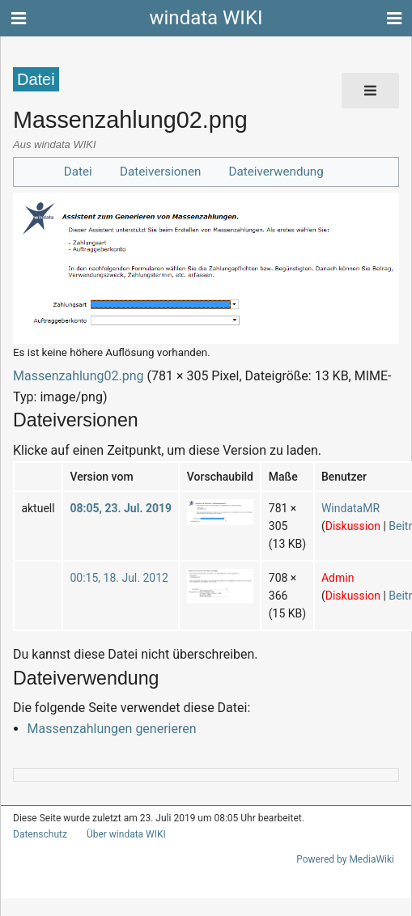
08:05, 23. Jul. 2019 (113, 508)
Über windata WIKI (119, 834)
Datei (85, 171)
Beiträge (384, 525)
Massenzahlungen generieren (103, 729)
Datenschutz (37, 834)
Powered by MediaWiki (348, 859)
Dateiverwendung (272, 171)
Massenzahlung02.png (71, 376)
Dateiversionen (163, 171)
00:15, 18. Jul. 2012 (112, 577)
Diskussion (332, 525)
